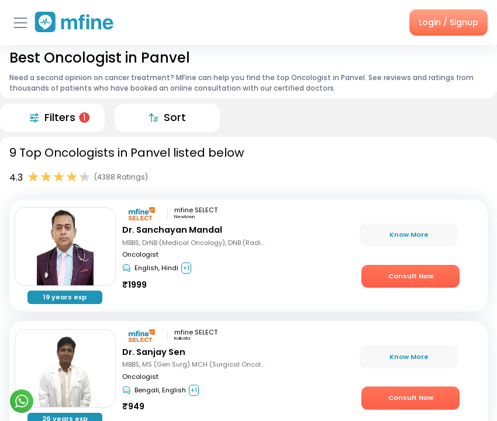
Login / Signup (448, 22)
